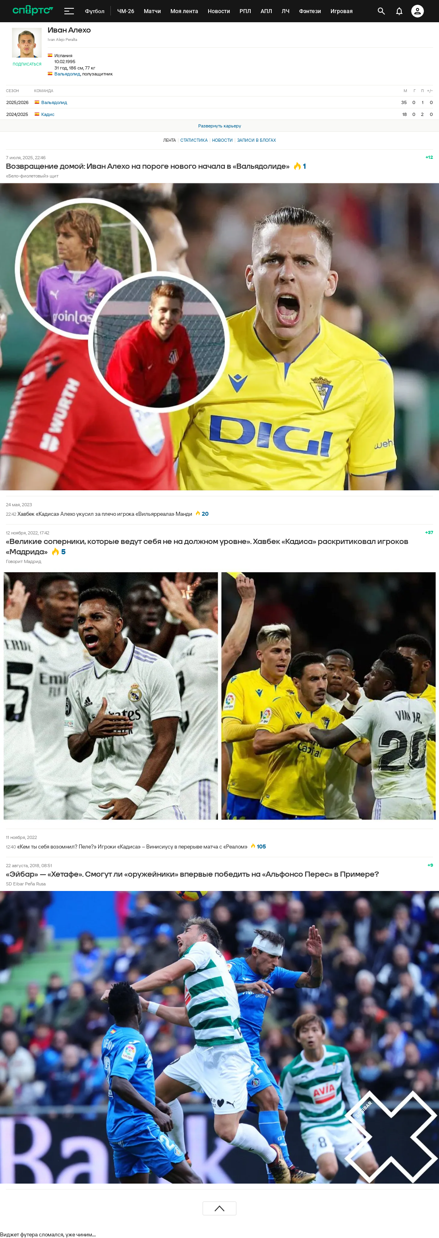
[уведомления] (399, 11)
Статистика (194, 140)
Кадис (44, 114)
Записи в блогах (256, 140)
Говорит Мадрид (23, 561)
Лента (169, 140)
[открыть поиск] (381, 11)
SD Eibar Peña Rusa (26, 884)
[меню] (69, 11)
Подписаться (27, 64)
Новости (222, 140)
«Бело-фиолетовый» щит (32, 176)
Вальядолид (67, 74)
